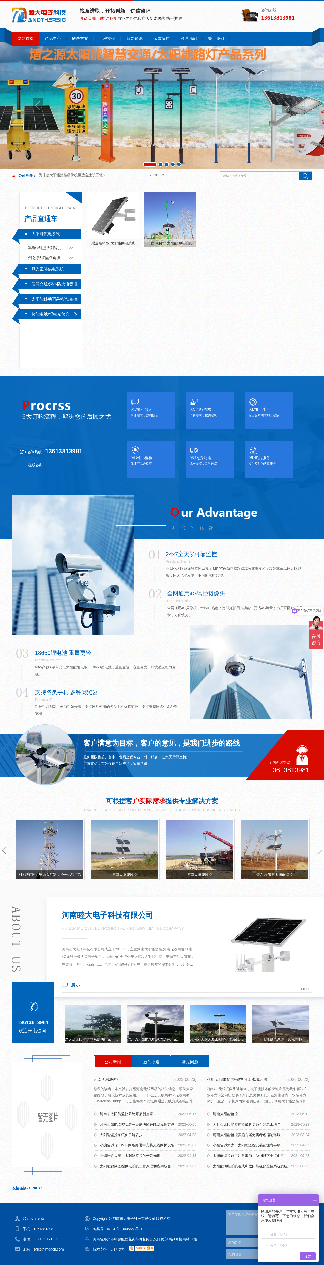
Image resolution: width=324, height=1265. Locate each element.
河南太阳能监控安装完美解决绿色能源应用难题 (137, 1124)
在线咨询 (35, 465)
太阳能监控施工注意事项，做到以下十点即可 (248, 1156)
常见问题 (190, 1062)
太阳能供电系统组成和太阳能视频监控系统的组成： (250, 1167)
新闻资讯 (134, 38)
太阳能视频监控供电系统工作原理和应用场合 (135, 1166)
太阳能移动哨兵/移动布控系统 (45, 300)
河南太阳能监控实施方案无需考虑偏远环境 (247, 1135)
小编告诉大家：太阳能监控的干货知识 (130, 1156)
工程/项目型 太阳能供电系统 (169, 243)
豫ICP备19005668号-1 (125, 1229)
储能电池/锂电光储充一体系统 (45, 315)
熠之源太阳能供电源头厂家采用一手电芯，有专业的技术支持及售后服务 (47, 258)
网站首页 (26, 38)
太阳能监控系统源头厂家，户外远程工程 (50, 875)
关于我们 (216, 38)
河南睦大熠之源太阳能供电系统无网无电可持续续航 (218, 1039)
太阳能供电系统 (46, 233)
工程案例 (107, 38)
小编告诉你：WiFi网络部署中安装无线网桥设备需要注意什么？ (137, 1146)
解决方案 (80, 38)
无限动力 (118, 1249)
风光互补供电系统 (48, 269)
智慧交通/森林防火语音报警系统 (45, 285)
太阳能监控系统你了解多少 (121, 1135)
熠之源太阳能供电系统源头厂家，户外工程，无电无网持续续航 (155, 1039)
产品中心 (53, 38)
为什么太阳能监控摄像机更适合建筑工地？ (72, 170)
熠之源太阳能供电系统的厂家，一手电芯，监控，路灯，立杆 (93, 1039)
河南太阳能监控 (124, 875)
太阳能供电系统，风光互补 (280, 1039)
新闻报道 (151, 1062)
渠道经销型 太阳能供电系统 (47, 248)
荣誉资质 (161, 38)
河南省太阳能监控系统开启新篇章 (126, 1114)
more (306, 989)
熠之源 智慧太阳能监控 (274, 875)
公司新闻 (113, 1062)
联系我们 (189, 38)
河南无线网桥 (106, 1079)
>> (71, 248)
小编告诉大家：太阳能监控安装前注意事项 (247, 1145)
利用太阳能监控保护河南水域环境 (237, 1079)
